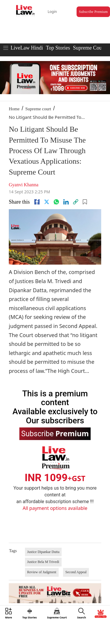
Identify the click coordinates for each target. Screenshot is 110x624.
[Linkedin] (66, 201)
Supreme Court (89, 48)
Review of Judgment (41, 572)
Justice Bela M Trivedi (43, 562)
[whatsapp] (56, 201)
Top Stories (58, 48)
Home (14, 108)
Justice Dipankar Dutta (43, 552)
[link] (75, 201)
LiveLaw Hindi (27, 48)
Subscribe (55, 433)
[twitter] (46, 201)
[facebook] (37, 201)
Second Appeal (76, 572)
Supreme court (38, 108)
